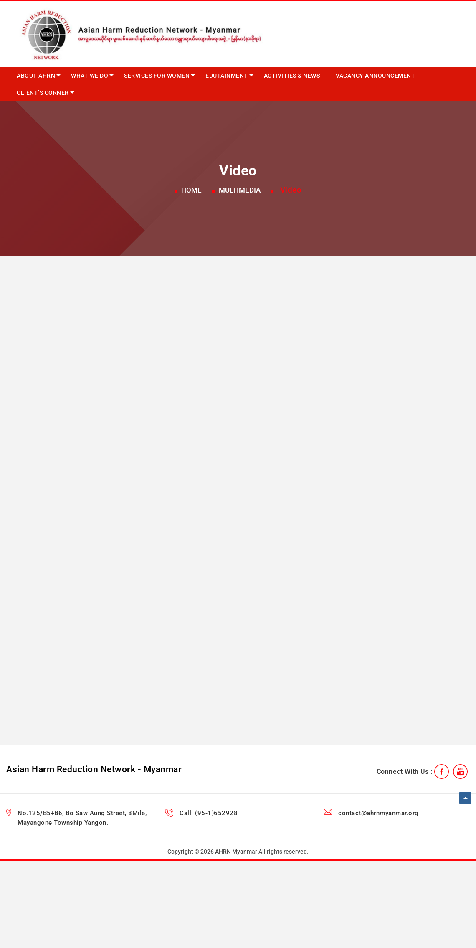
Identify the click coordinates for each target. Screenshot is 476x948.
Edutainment (226, 75)
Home (191, 190)
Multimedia (240, 190)
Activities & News (292, 75)
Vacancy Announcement (375, 75)
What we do (89, 75)
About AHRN (36, 75)
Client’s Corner (43, 92)
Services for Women (157, 75)
